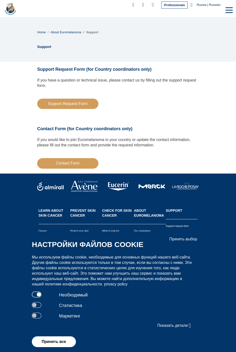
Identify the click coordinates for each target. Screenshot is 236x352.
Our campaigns (142, 231)
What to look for (110, 231)
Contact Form (68, 163)
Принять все (54, 342)
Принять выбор (183, 239)
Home (41, 32)
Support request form (177, 226)
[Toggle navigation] (229, 9)
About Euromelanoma (65, 32)
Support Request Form (68, 104)
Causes (42, 231)
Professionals (174, 5)
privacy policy (116, 284)
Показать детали (174, 326)
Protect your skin (79, 231)
